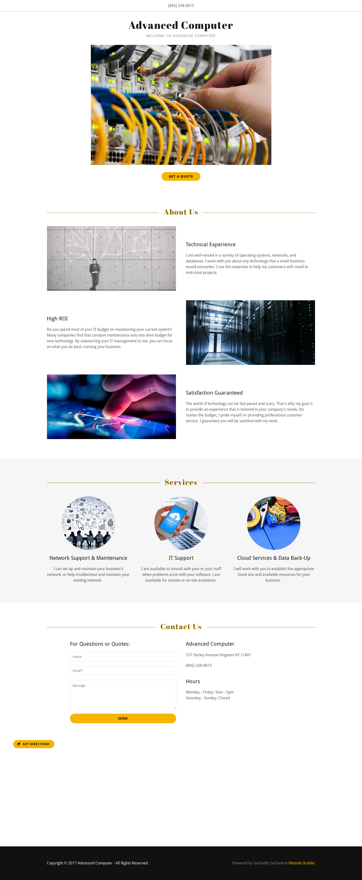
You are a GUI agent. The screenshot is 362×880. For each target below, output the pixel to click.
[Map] (181, 792)
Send (123, 718)
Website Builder (301, 863)
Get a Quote (181, 176)
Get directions (33, 744)
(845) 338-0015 (181, 5)
